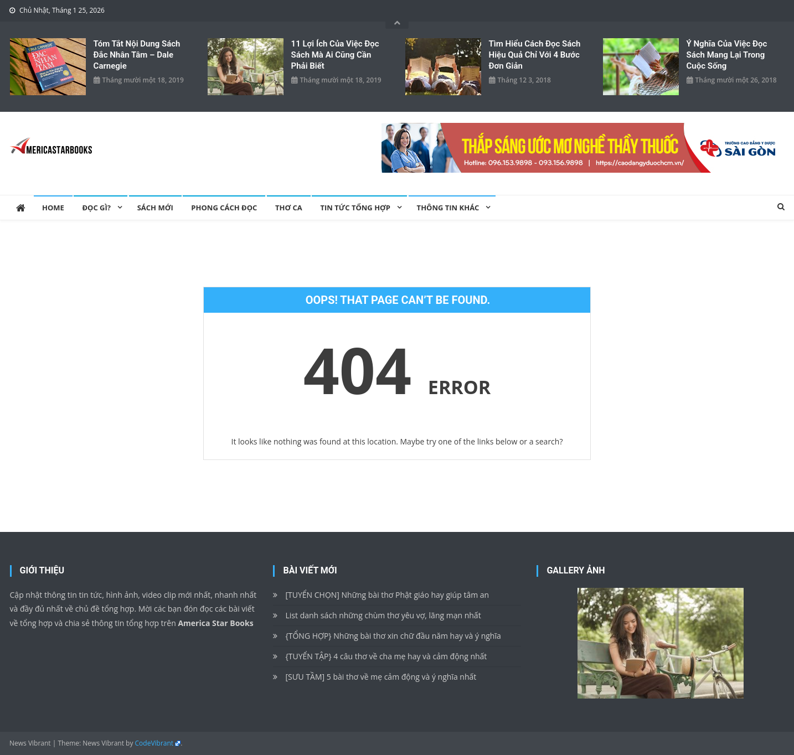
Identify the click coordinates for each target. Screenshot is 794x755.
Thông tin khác (448, 208)
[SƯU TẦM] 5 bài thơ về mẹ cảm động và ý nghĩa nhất (380, 676)
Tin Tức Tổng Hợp (355, 208)
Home (53, 208)
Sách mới (155, 208)
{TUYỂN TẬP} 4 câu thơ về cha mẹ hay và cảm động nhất (386, 656)
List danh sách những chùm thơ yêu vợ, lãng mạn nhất (383, 615)
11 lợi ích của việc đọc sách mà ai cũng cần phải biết (335, 55)
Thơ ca (288, 208)
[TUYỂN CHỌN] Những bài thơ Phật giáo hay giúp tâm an (387, 594)
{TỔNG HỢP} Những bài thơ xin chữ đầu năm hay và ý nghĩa (393, 635)
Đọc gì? (96, 208)
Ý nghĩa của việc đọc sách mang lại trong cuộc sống (727, 55)
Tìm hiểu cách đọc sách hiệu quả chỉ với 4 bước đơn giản (535, 55)
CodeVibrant (154, 743)
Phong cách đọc (224, 208)
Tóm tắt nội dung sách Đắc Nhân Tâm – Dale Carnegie (137, 55)
